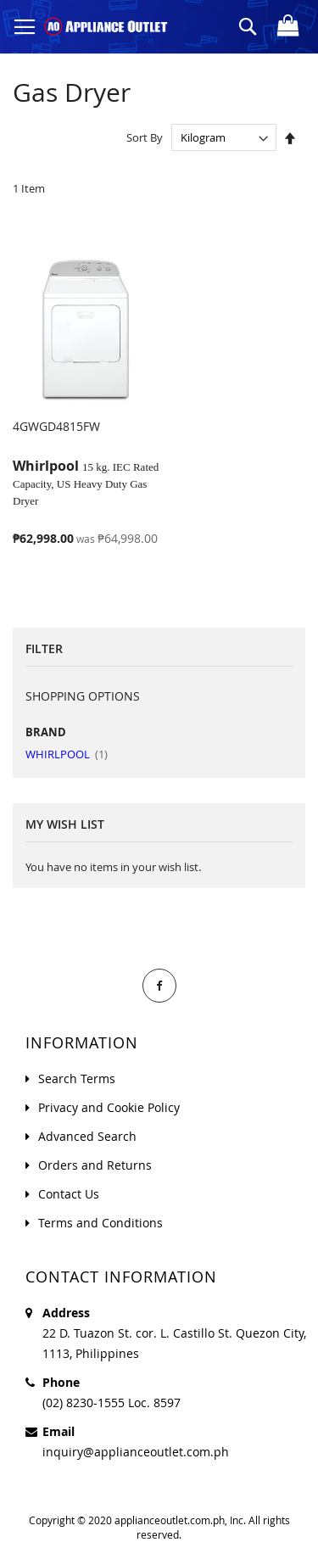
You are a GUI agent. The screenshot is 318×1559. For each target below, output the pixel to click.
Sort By (144, 137)
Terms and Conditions (100, 1223)
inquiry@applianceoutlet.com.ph (135, 1452)
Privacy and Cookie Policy (109, 1107)
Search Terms (76, 1078)
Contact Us (68, 1194)
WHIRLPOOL (66, 754)
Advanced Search (87, 1136)
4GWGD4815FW (56, 426)
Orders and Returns (95, 1165)
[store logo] (106, 26)
